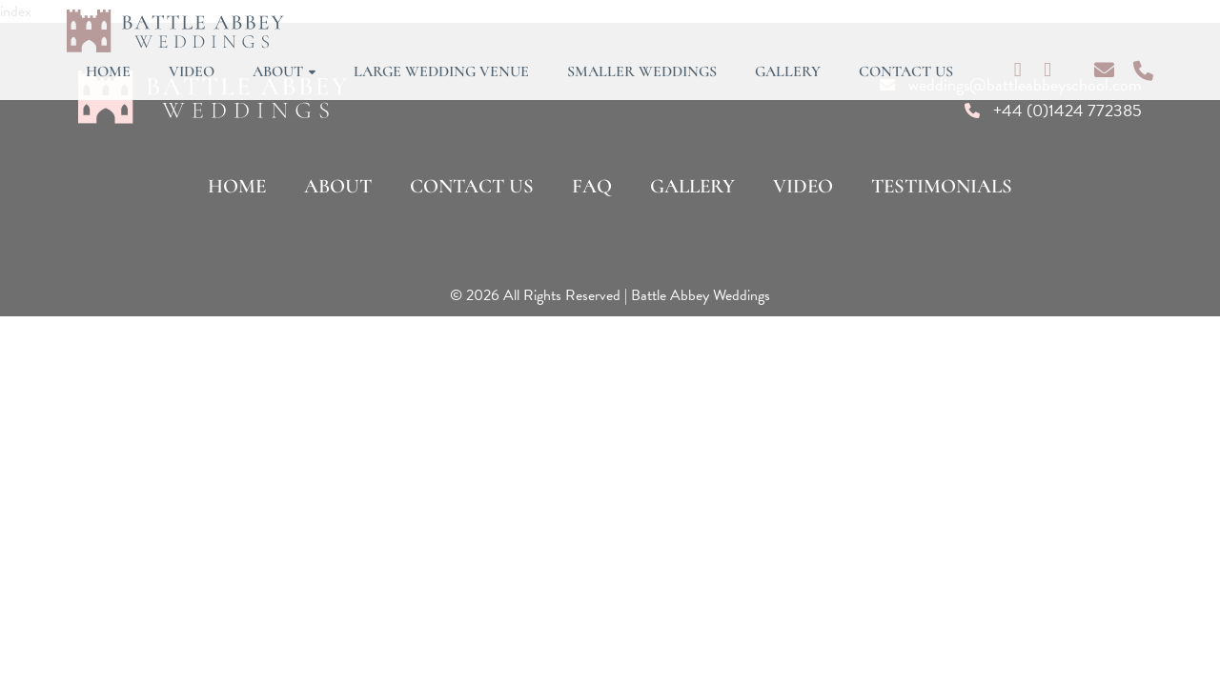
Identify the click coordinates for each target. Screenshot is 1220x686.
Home (108, 71)
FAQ (592, 186)
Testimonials (941, 186)
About (284, 71)
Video (191, 71)
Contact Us (906, 71)
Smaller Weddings (642, 71)
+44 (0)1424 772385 (1067, 110)
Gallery (788, 71)
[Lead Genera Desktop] (175, 29)
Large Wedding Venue (441, 71)
